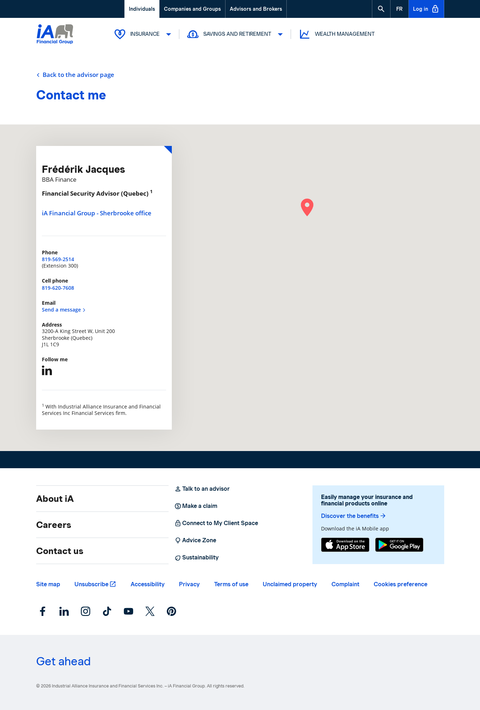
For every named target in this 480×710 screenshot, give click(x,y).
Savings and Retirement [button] (235, 34)
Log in (426, 9)
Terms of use (231, 584)
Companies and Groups (192, 9)
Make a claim (195, 506)
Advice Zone (195, 540)
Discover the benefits (354, 516)
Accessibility (148, 584)
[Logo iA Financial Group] (55, 34)
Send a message (64, 309)
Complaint (345, 584)
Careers (53, 525)
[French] (399, 9)
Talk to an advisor (202, 489)
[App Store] (345, 545)
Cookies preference (400, 584)
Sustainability (196, 557)
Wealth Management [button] (337, 34)
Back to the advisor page (75, 75)
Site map (48, 584)
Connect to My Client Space (216, 523)
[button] (381, 9)
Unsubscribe (91, 584)
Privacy (189, 584)
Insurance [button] (142, 34)
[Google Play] (399, 545)
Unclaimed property (290, 584)
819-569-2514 (58, 259)
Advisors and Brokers (256, 9)
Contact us (59, 551)
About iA (55, 499)
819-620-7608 (58, 287)
